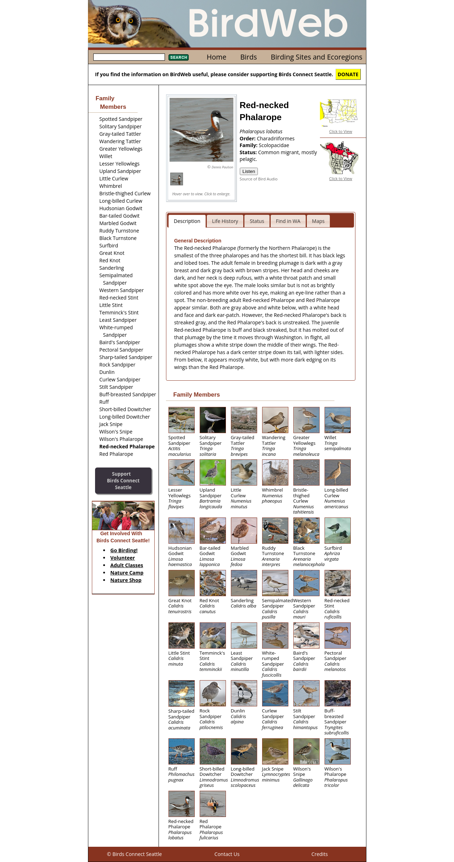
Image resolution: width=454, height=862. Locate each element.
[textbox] (129, 57)
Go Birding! (124, 550)
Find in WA (288, 221)
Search (178, 57)
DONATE (348, 74)
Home (216, 57)
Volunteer (122, 557)
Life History (225, 221)
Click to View (340, 131)
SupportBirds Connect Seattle (123, 480)
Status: (249, 152)
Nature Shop (126, 580)
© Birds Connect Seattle (134, 854)
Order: (248, 138)
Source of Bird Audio (259, 178)
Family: (249, 145)
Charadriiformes (275, 138)
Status (257, 221)
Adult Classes (126, 565)
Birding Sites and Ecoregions (316, 57)
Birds (248, 57)
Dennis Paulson (222, 167)
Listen (249, 171)
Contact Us (227, 854)
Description (187, 221)
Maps (318, 221)
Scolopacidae (274, 145)
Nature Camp (126, 572)
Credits (319, 854)
